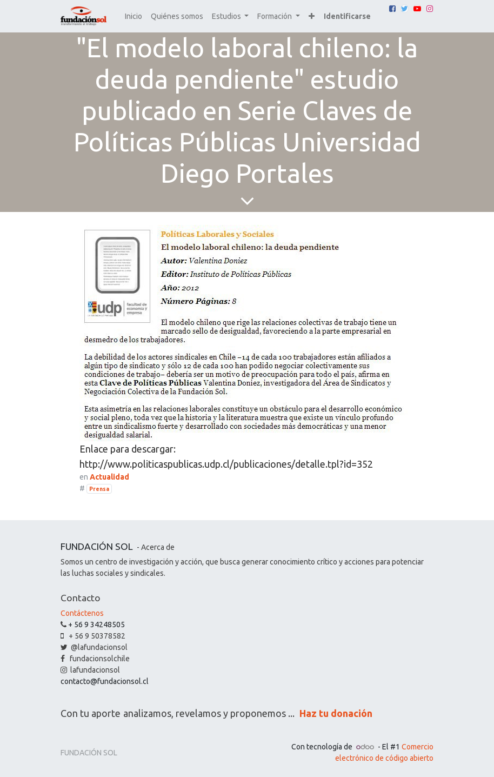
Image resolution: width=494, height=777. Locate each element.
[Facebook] (392, 8)
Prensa (99, 489)
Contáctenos (82, 613)
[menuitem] (133, 16)
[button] (311, 16)
